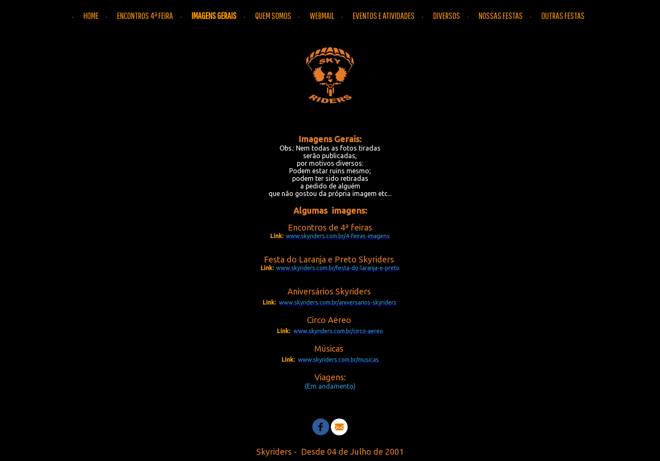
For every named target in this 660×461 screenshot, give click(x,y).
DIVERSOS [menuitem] (446, 15)
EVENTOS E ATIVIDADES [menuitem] (384, 15)
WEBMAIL (322, 15)
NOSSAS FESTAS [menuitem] (501, 15)
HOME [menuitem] (90, 15)
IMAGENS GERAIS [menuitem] (214, 15)
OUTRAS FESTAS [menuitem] (563, 15)
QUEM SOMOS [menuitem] (273, 15)
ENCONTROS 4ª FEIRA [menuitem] (145, 15)
